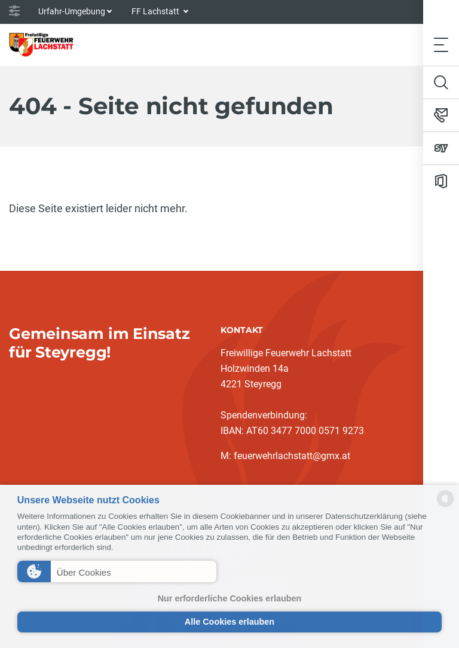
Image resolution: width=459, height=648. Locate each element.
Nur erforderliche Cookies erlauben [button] (230, 598)
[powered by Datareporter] (445, 506)
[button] (116, 571)
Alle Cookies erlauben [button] (229, 621)
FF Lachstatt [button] (156, 11)
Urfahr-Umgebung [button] (71, 11)
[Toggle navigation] (441, 44)
